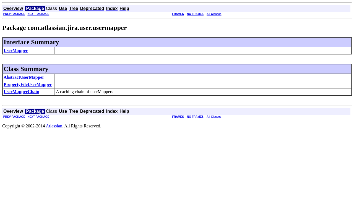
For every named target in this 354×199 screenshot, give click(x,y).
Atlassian (54, 126)
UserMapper (16, 50)
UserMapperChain (21, 91)
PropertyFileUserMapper (28, 84)
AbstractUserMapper (24, 77)
